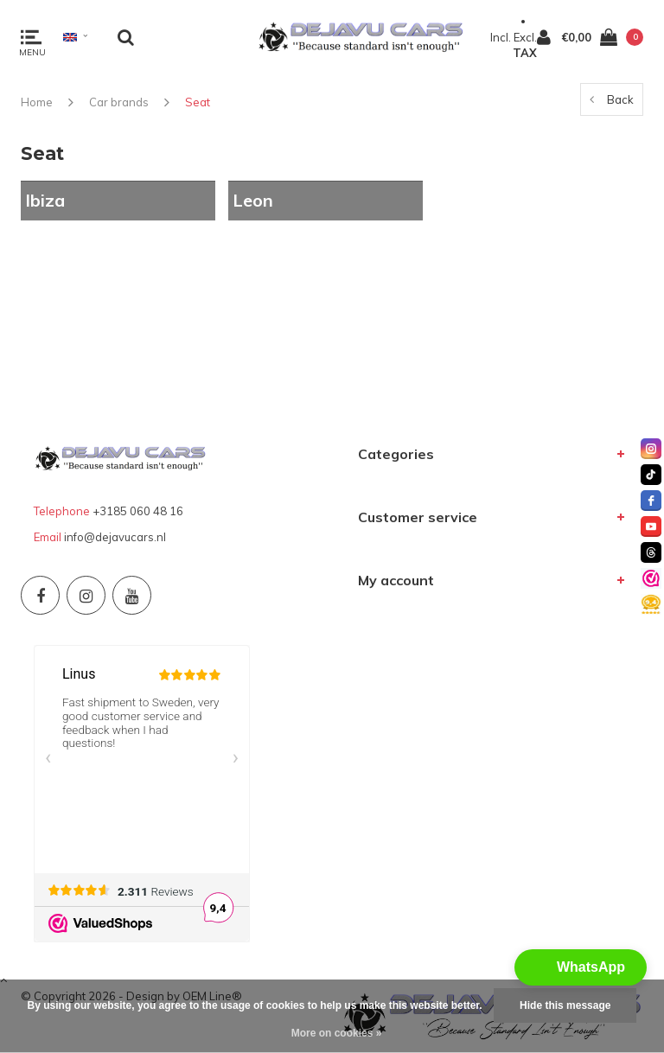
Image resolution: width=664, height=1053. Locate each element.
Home (37, 102)
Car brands (119, 102)
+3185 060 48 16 (138, 511)
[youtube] (651, 526)
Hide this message (565, 1005)
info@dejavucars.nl (115, 537)
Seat (197, 102)
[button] (580, 967)
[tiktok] (651, 474)
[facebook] (651, 500)
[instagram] (651, 448)
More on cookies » (336, 1033)
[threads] (651, 552)
